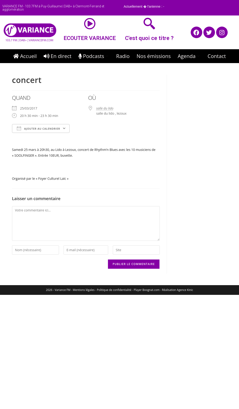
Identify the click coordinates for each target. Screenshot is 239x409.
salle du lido (104, 108)
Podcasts (93, 55)
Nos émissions (154, 55)
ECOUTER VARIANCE (90, 38)
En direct (57, 55)
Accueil (25, 55)
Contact (217, 55)
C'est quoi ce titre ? (149, 38)
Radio (123, 55)
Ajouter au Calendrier (38, 128)
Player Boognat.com (147, 290)
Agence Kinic (185, 290)
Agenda (189, 55)
